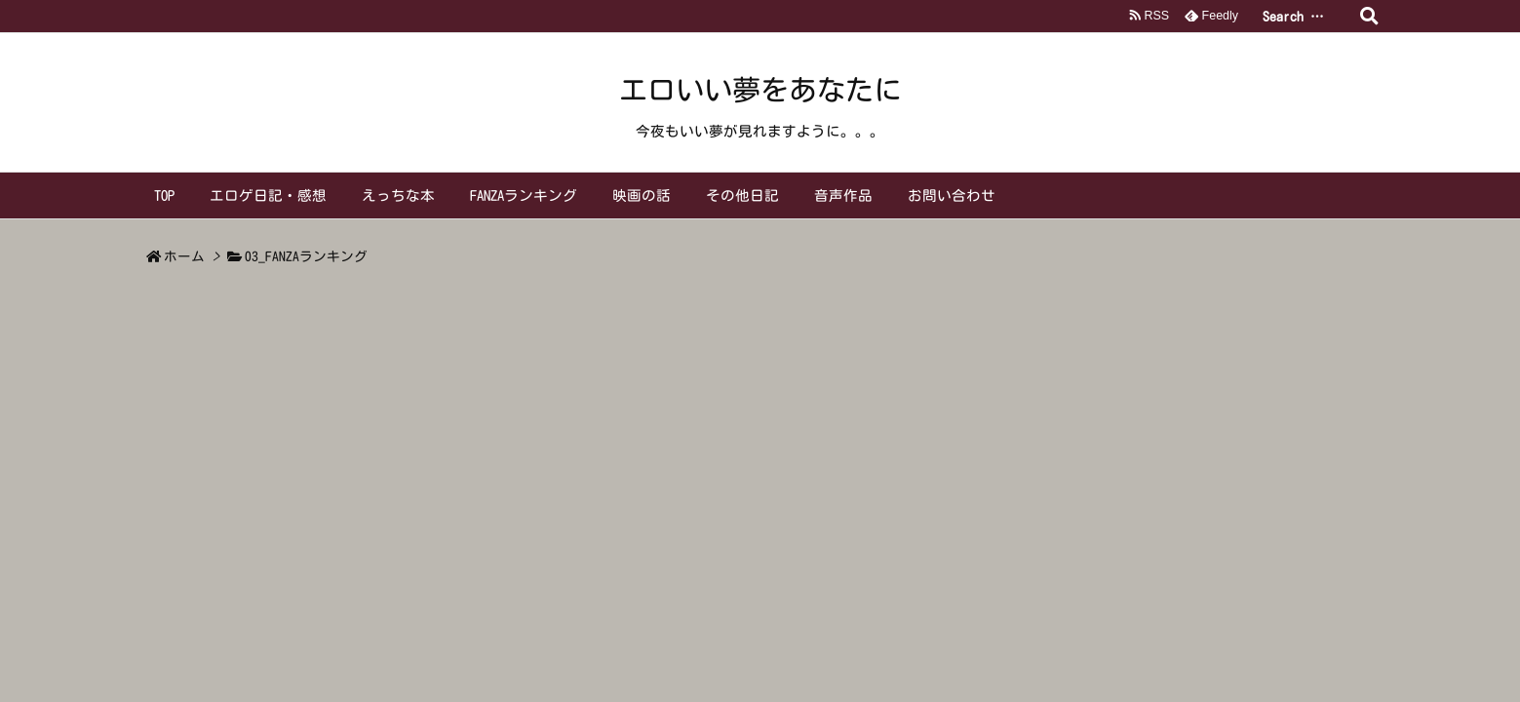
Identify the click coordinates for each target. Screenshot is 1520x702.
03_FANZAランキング (306, 256)
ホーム (184, 256)
